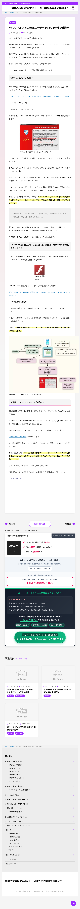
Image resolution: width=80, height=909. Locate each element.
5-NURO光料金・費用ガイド (16, 804)
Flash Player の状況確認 (17, 437)
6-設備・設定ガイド (13, 808)
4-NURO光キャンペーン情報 (16, 799)
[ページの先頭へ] (73, 903)
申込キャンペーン (15, 846)
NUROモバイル (15, 768)
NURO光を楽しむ (12, 855)
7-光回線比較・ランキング (16, 817)
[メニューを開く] (73, 8)
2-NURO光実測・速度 (14, 786)
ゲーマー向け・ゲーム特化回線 (20, 790)
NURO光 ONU (14, 774)
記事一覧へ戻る (40, 524)
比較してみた (14, 843)
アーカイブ (10, 859)
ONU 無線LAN (14, 837)
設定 (11, 850)
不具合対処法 (14, 840)
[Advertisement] (26, 494)
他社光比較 (10, 863)
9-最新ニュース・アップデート (17, 825)
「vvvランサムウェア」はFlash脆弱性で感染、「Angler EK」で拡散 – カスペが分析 (39, 96)
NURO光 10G (14, 771)
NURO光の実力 (15, 834)
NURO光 (12, 22)
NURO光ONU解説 (15, 812)
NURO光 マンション (16, 778)
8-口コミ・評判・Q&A (14, 821)
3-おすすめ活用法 (12, 795)
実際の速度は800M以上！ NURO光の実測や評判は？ (40, 8)
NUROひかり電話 (15, 765)
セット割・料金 (15, 781)
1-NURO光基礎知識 (13, 761)
